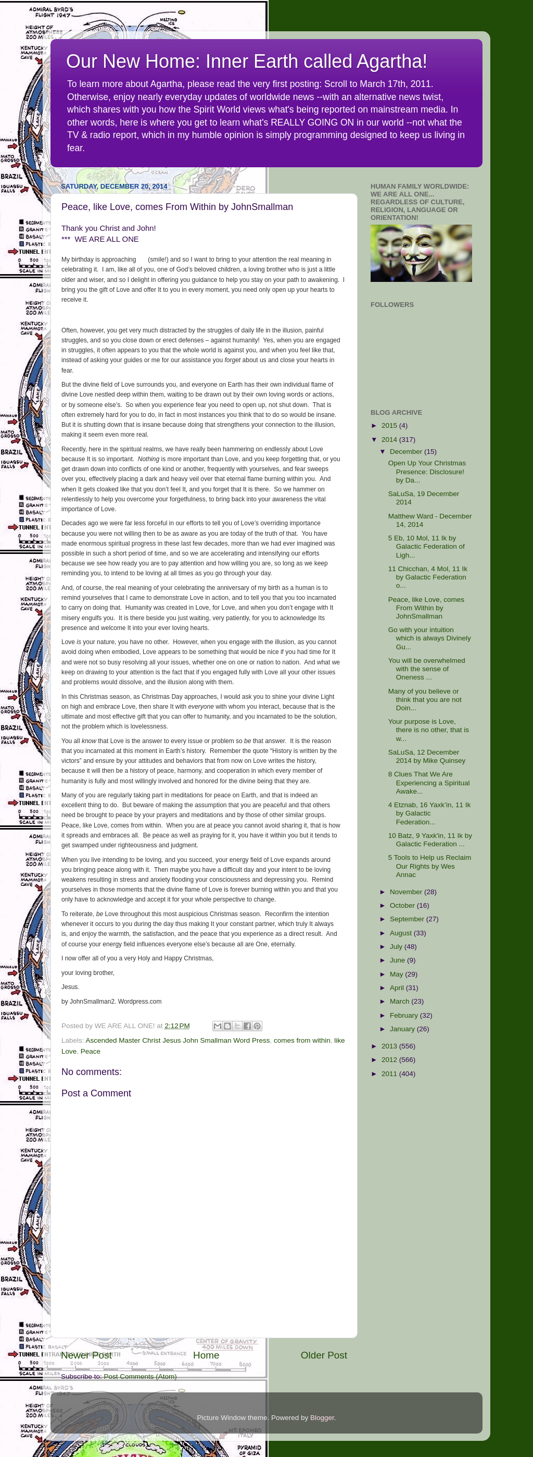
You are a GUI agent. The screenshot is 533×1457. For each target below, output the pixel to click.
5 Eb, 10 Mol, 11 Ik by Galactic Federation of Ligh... (426, 546)
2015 (390, 425)
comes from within (302, 1040)
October (403, 905)
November (407, 892)
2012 (390, 1060)
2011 (390, 1074)
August (402, 933)
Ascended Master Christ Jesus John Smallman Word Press (178, 1040)
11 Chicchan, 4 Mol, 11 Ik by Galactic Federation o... (427, 577)
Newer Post (86, 1355)
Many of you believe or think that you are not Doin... (425, 699)
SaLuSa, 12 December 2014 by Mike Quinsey (427, 756)
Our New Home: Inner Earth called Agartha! (246, 61)
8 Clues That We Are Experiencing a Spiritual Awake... (429, 782)
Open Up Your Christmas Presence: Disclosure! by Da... (427, 471)
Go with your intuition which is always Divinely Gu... (429, 638)
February (405, 1015)
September (408, 919)
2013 (390, 1046)
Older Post (324, 1355)
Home (206, 1355)
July (397, 946)
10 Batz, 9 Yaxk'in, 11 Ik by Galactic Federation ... (430, 840)
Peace (90, 1051)
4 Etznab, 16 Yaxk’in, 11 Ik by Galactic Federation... (429, 813)
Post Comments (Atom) (140, 1376)
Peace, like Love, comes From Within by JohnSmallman (426, 608)
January (403, 1029)
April (398, 988)
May (397, 974)
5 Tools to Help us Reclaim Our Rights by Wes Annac (430, 866)
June (398, 960)
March (400, 1001)
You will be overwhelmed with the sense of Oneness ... (426, 669)
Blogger (322, 1418)
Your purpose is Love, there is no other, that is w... (428, 730)
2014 (390, 439)
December (407, 451)
